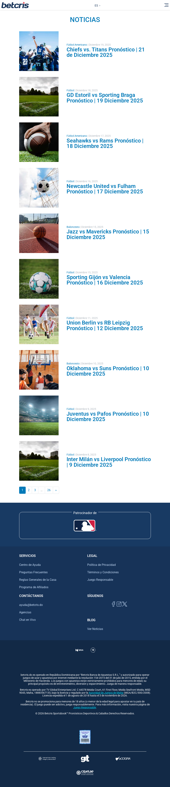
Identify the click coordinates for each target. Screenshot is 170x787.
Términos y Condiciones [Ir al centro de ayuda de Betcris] (103, 572)
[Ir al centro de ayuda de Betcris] (93, 655)
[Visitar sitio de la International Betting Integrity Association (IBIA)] (47, 759)
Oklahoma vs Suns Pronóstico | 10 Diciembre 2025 (108, 371)
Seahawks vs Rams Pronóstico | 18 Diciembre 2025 (105, 143)
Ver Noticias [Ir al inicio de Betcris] (95, 629)
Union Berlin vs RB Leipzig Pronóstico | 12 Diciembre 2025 (105, 325)
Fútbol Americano (77, 44)
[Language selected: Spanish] (96, 5)
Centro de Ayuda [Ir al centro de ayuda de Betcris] (30, 565)
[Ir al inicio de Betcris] (15, 5)
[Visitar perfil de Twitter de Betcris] (124, 608)
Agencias (25, 612)
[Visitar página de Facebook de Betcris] (113, 608)
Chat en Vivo (27, 620)
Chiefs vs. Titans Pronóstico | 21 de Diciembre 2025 (106, 52)
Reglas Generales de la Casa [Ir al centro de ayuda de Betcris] (37, 579)
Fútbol (70, 90)
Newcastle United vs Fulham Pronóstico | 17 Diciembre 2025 (105, 189)
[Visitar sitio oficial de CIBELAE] (85, 773)
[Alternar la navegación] (166, 5)
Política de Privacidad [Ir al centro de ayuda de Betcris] (101, 565)
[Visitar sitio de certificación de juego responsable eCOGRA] (123, 759)
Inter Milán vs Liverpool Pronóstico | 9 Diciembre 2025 (109, 462)
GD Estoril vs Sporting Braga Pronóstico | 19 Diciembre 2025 (105, 98)
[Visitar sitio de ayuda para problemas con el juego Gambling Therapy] (85, 759)
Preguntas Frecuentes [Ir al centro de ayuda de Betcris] (33, 572)
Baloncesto (73, 227)
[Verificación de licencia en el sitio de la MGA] (79, 655)
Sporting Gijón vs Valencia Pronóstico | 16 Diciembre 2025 (105, 280)
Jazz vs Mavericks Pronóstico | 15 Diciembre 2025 (108, 234)
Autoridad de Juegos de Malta (106, 692)
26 (49, 490)
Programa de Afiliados (33, 587)
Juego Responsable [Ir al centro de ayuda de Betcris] (100, 579)
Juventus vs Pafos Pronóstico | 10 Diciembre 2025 (108, 416)
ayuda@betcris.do (31, 605)
